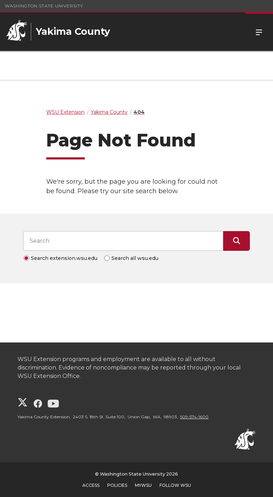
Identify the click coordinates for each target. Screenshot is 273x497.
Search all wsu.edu (134, 258)
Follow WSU (175, 485)
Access (91, 485)
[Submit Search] (236, 241)
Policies (117, 485)
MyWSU (143, 485)
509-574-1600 (194, 416)
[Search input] (123, 241)
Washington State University (44, 5)
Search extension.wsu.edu (64, 258)
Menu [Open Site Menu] (259, 31)
